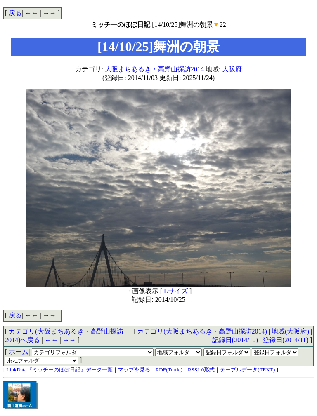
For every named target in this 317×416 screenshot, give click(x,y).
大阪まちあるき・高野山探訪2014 (154, 69)
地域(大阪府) (290, 331)
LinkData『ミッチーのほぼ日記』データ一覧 (60, 370)
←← (31, 12)
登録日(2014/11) (285, 339)
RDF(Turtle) (169, 370)
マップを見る (134, 370)
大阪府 (232, 69)
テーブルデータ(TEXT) (247, 370)
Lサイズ (176, 290)
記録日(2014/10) (235, 339)
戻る (15, 12)
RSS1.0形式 (201, 370)
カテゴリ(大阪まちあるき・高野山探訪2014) (202, 331)
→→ (49, 12)
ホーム (18, 351)
